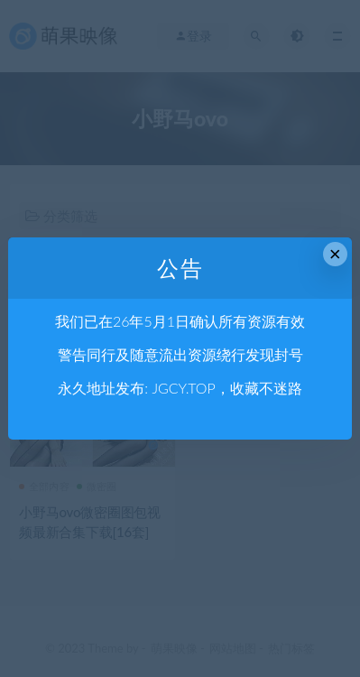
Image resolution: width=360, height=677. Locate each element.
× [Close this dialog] (335, 254)
